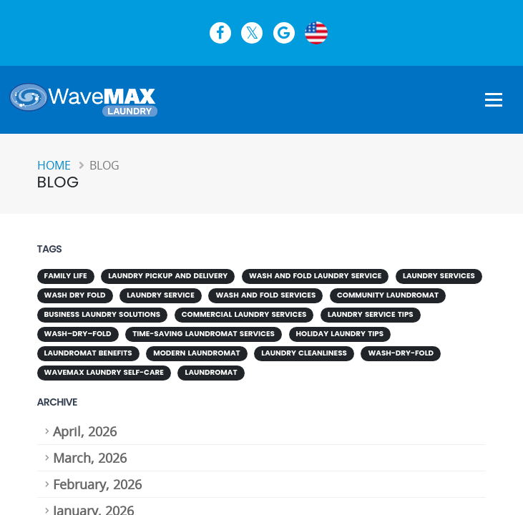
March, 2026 (90, 453)
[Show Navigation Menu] (493, 101)
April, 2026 (85, 427)
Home (54, 165)
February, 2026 (97, 480)
